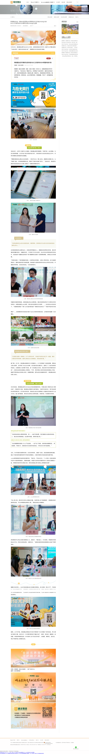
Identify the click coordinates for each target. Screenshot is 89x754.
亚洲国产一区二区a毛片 (30, 753)
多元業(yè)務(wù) (47, 2)
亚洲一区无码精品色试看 (39, 753)
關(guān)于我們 (32, 2)
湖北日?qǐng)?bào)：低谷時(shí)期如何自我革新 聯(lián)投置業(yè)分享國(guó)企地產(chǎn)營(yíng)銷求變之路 (70, 49)
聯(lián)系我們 (68, 2)
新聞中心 (37, 2)
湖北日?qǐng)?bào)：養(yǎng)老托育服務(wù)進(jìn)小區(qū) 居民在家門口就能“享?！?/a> (70, 44)
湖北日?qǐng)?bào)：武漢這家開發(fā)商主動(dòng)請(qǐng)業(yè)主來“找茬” (70, 54)
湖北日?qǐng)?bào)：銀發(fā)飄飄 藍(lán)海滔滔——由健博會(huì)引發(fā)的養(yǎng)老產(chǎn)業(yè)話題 (70, 50)
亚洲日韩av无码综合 (14, 753)
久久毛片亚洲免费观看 (22, 753)
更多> (78, 21)
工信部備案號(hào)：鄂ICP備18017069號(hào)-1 (63, 742)
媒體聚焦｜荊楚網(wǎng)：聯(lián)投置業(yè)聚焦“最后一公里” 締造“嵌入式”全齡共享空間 (70, 40)
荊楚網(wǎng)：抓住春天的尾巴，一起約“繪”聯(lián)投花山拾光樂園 (70, 47)
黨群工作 (52, 2)
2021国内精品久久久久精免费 (5, 753)
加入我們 (57, 2)
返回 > (55, 25)
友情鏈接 (72, 742)
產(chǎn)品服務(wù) (42, 2)
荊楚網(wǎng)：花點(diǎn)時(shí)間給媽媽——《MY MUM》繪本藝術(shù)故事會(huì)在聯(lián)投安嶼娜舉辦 (70, 45)
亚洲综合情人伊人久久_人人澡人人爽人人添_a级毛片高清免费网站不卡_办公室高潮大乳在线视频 (17, 752)
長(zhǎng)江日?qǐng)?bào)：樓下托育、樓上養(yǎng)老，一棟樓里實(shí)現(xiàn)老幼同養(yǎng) (70, 42)
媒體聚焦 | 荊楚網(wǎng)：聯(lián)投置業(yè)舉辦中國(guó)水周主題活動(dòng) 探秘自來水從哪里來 (70, 52)
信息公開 (63, 2)
